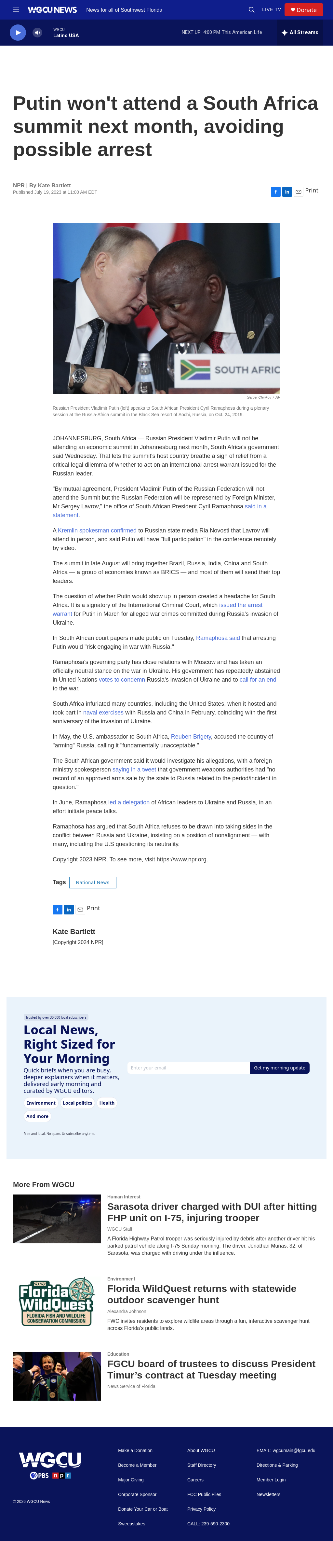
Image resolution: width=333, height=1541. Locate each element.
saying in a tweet (134, 769)
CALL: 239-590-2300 (208, 1523)
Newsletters (268, 1494)
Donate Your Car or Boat (143, 1509)
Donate (307, 10)
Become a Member (137, 1465)
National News (93, 882)
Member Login (271, 1479)
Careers (195, 1479)
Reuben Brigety (190, 736)
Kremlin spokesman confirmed (98, 530)
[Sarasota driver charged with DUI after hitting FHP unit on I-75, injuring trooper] (57, 1219)
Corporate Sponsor (137, 1494)
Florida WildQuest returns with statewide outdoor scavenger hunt (201, 1294)
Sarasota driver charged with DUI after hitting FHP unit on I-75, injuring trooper (212, 1212)
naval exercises (103, 712)
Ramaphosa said (218, 638)
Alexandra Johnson (126, 1311)
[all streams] (300, 33)
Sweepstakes (131, 1523)
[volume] (37, 32)
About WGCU (201, 1450)
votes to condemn (122, 679)
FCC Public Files (204, 1494)
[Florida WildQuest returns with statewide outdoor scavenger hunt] (57, 1301)
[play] (18, 32)
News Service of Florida (131, 1386)
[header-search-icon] (252, 10)
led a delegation (129, 802)
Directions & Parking (277, 1465)
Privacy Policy (201, 1509)
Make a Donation (135, 1450)
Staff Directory (201, 1465)
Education (118, 1354)
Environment (121, 1278)
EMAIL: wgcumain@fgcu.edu (286, 1450)
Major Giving (131, 1479)
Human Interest (123, 1196)
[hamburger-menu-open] (16, 9)
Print (311, 190)
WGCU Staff (119, 1229)
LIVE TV (271, 9)
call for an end (258, 679)
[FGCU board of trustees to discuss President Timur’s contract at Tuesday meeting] (57, 1376)
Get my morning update (279, 1068)
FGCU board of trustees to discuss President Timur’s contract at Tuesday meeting (211, 1369)
